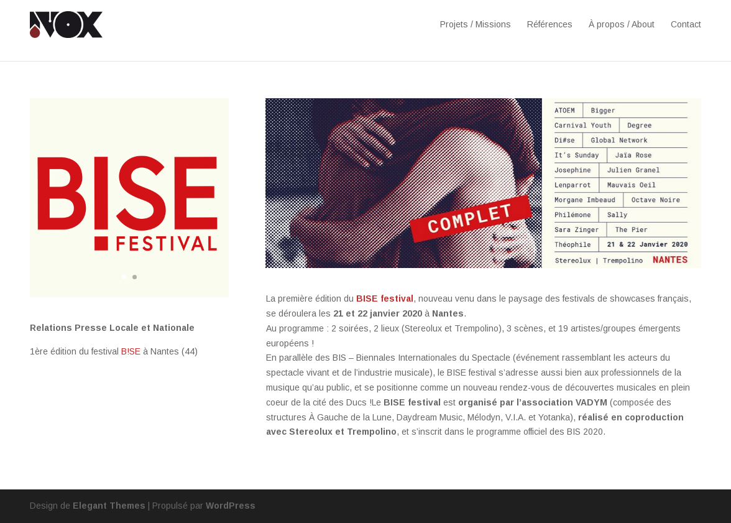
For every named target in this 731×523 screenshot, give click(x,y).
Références (549, 24)
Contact (686, 24)
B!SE (130, 351)
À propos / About (622, 24)
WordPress (230, 506)
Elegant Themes (109, 506)
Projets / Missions (475, 24)
